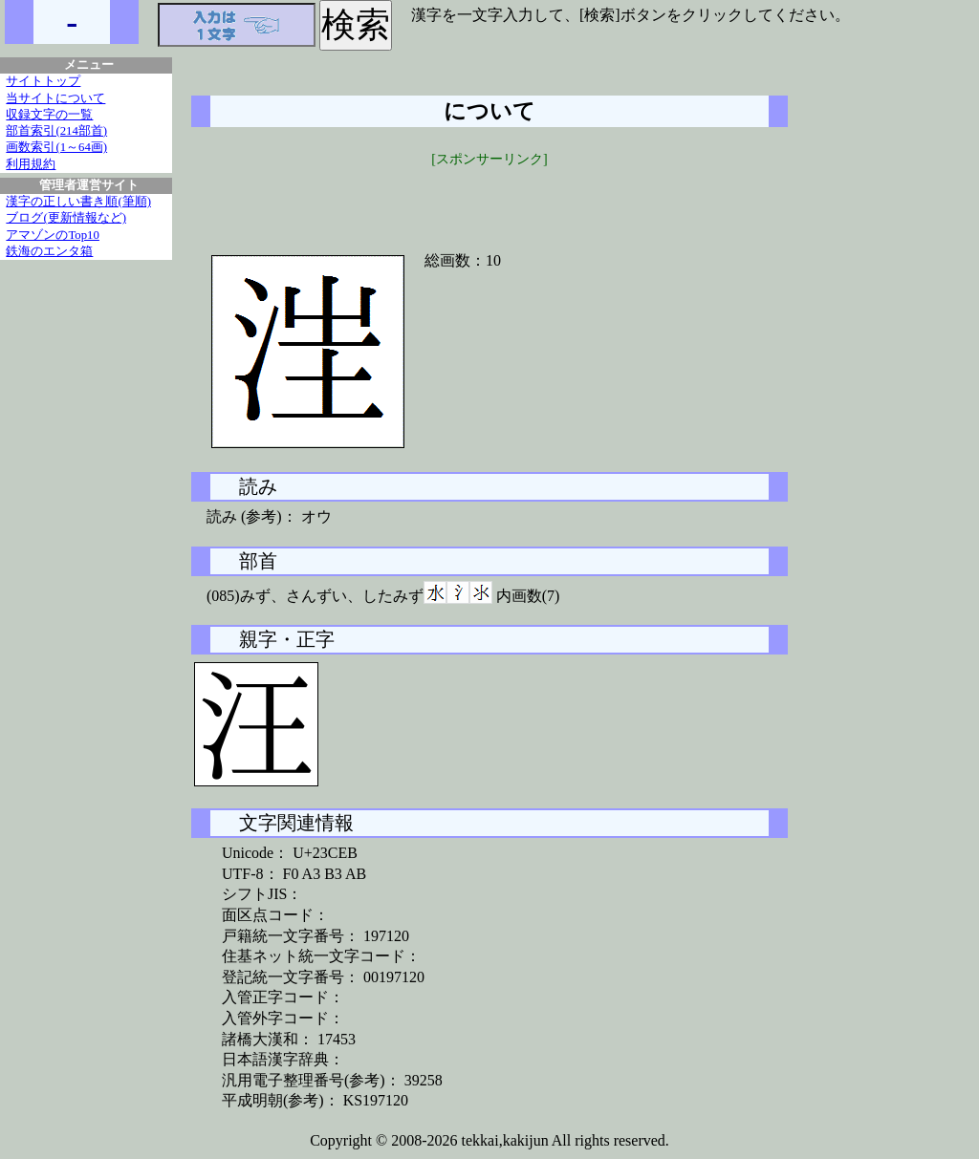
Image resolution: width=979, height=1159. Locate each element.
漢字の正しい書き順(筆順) (78, 201)
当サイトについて (55, 98)
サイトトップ (43, 81)
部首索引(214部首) (56, 131)
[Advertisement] (489, 197)
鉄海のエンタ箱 (49, 251)
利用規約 (30, 164)
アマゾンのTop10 (52, 235)
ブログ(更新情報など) (66, 218)
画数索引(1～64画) (56, 147)
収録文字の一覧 (49, 114)
